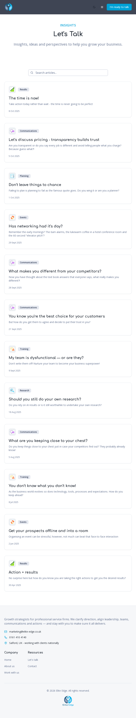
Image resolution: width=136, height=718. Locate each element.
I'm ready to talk (119, 7)
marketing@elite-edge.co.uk (25, 631)
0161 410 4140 (17, 637)
